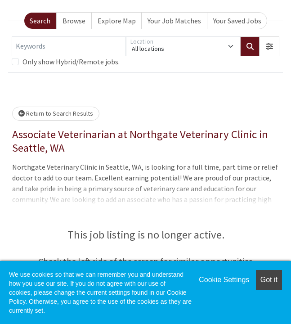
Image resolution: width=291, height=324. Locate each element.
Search (40, 20)
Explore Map (117, 20)
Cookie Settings (224, 280)
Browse (74, 20)
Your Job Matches (174, 20)
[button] (269, 46)
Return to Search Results (55, 113)
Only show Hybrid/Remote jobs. (71, 61)
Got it (269, 280)
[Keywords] (69, 46)
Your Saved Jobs (237, 20)
